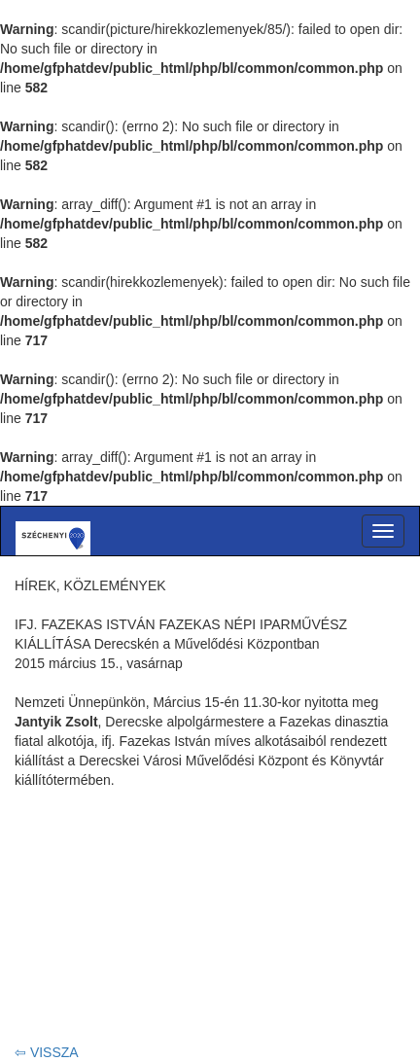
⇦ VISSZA (47, 1052)
